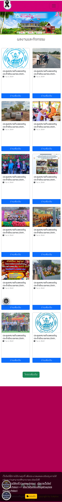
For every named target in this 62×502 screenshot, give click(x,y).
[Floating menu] (6, 301)
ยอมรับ (31, 496)
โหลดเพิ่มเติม (31, 374)
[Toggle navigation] (53, 6)
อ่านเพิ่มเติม (15, 96)
